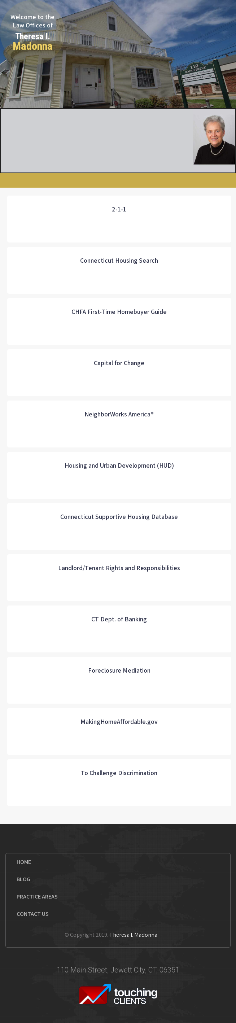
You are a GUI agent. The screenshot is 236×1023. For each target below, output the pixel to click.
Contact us (33, 914)
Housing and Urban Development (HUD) (119, 465)
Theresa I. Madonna (133, 935)
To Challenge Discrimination (119, 773)
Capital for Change (119, 363)
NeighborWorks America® (119, 414)
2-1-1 (119, 209)
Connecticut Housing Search (119, 260)
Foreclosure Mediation (119, 670)
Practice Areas (37, 896)
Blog (23, 879)
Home (24, 862)
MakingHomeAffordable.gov (119, 721)
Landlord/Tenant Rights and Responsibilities (119, 568)
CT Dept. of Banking (119, 619)
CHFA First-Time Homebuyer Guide (119, 311)
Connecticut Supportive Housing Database (119, 516)
